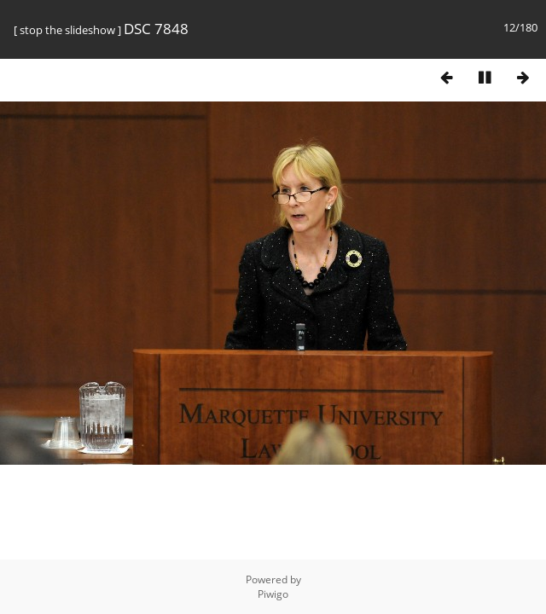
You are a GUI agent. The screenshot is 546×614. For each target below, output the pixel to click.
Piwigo (273, 594)
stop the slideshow (67, 30)
